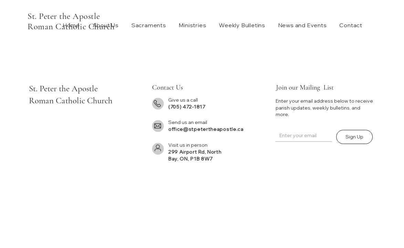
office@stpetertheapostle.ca (206, 129)
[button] (104, 25)
